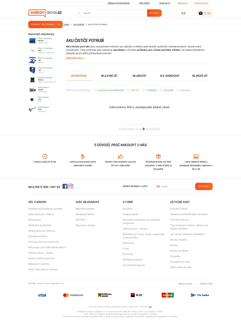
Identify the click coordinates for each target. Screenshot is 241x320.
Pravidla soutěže (37, 236)
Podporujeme (130, 214)
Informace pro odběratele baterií (47, 247)
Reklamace (34, 219)
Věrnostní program (118, 3)
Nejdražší (139, 76)
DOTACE (80, 219)
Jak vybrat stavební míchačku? (187, 234)
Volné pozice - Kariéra (135, 228)
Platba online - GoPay (40, 252)
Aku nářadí (78, 24)
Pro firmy (144, 3)
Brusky (174, 245)
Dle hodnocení (169, 76)
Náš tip (135, 90)
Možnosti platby (85, 208)
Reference (128, 242)
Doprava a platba (85, 225)
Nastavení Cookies (38, 263)
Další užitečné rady (181, 267)
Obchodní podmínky (39, 225)
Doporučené (79, 76)
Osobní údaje (206, 283)
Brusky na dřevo (179, 250)
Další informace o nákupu (43, 269)
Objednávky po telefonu (41, 230)
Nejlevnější (109, 76)
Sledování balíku (85, 214)
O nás (126, 248)
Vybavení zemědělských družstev (189, 214)
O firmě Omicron (179, 219)
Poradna (127, 208)
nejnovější (199, 76)
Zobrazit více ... (75, 57)
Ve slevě (168, 90)
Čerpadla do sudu (180, 261)
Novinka (185, 90)
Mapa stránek (185, 283)
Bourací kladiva (179, 239)
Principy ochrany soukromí (43, 241)
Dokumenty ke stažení (41, 214)
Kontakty (164, 3)
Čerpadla (175, 256)
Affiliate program (132, 259)
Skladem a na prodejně (111, 90)
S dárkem (151, 90)
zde (150, 306)
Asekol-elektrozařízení (41, 258)
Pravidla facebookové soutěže (45, 208)
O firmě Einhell (178, 208)
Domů (66, 24)
